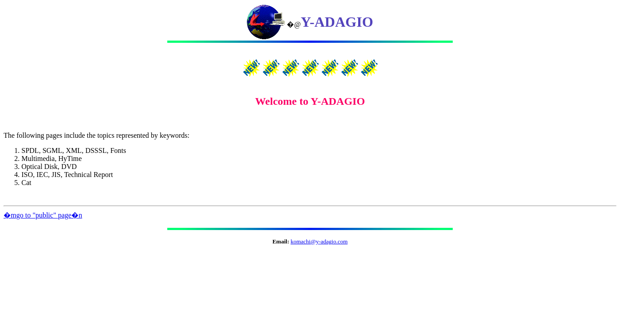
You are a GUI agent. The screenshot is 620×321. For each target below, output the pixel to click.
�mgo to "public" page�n (43, 215)
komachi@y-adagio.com (318, 241)
